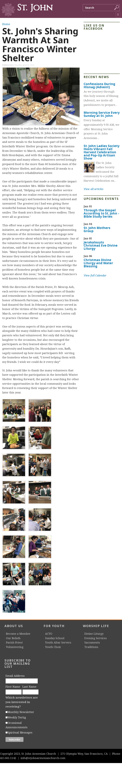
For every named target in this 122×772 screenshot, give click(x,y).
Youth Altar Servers (58, 642)
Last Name (29, 686)
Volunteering (14, 647)
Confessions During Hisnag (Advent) (99, 85)
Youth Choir (53, 647)
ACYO (48, 633)
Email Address (15, 676)
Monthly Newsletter (20, 712)
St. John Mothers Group (97, 229)
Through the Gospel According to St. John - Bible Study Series (101, 213)
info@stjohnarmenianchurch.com (43, 758)
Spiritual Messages (19, 732)
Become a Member (18, 633)
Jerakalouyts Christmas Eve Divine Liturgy (101, 245)
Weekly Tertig (16, 717)
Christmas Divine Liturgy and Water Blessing (98, 263)
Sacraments (92, 642)
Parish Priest (14, 642)
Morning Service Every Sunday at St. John (102, 114)
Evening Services (95, 638)
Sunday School (54, 638)
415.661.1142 (8, 758)
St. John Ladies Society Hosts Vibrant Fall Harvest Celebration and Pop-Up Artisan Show (101, 152)
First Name (13, 686)
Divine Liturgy (93, 633)
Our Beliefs (13, 638)
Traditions (91, 647)
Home (6, 24)
